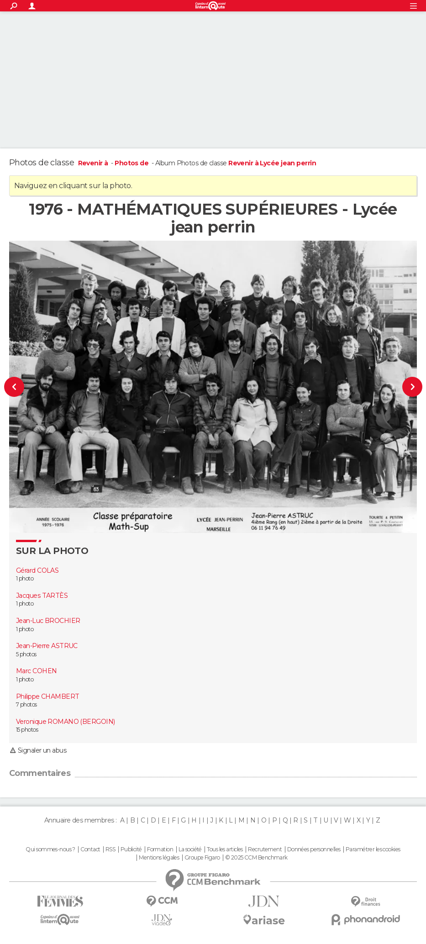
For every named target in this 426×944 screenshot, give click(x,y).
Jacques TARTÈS (42, 595)
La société (190, 849)
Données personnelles (314, 849)
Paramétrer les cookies (373, 849)
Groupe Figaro (202, 857)
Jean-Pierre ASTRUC (47, 646)
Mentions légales (159, 857)
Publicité (131, 849)
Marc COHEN (36, 671)
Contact (90, 849)
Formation (160, 849)
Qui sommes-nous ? (50, 849)
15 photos (27, 729)
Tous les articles (224, 849)
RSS (110, 849)
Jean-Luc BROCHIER (48, 621)
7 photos (26, 704)
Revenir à (94, 163)
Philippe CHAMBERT (47, 696)
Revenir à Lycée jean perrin (272, 163)
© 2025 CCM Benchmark (256, 857)
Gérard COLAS (37, 570)
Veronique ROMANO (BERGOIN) (65, 721)
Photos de (132, 163)
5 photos (26, 654)
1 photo (24, 578)
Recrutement (265, 849)
